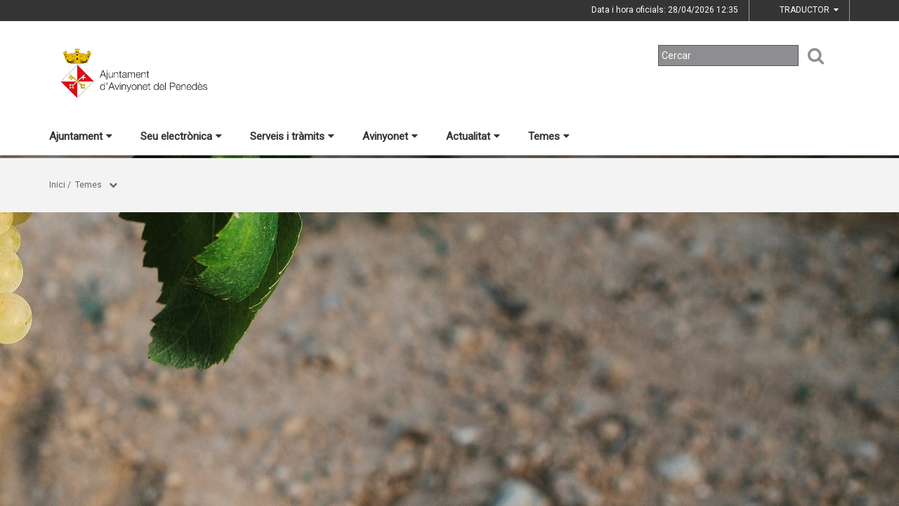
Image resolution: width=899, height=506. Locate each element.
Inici (57, 185)
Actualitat (473, 136)
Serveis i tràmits (292, 136)
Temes (549, 136)
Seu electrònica (181, 136)
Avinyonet (390, 136)
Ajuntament (80, 136)
